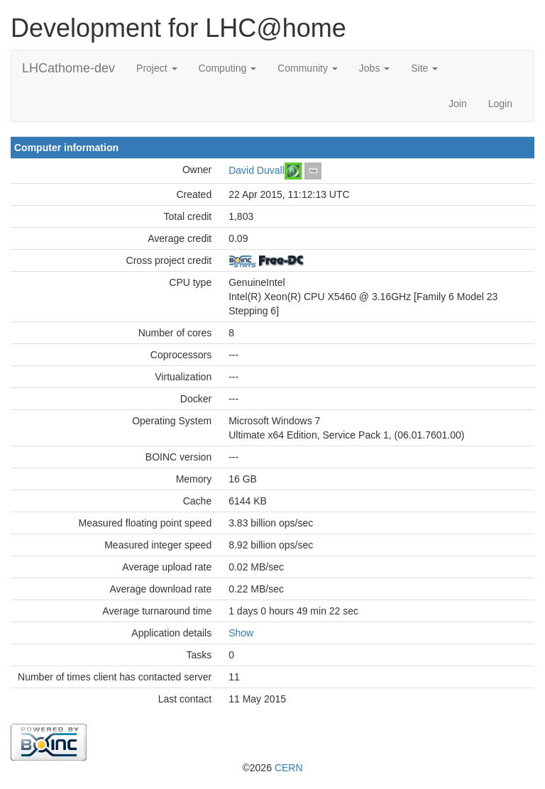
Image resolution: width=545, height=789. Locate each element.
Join (457, 103)
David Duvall (257, 169)
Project (156, 68)
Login (500, 103)
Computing (228, 68)
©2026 (272, 767)
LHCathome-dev (68, 68)
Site (424, 68)
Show (241, 633)
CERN (289, 767)
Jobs (374, 68)
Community (307, 68)
